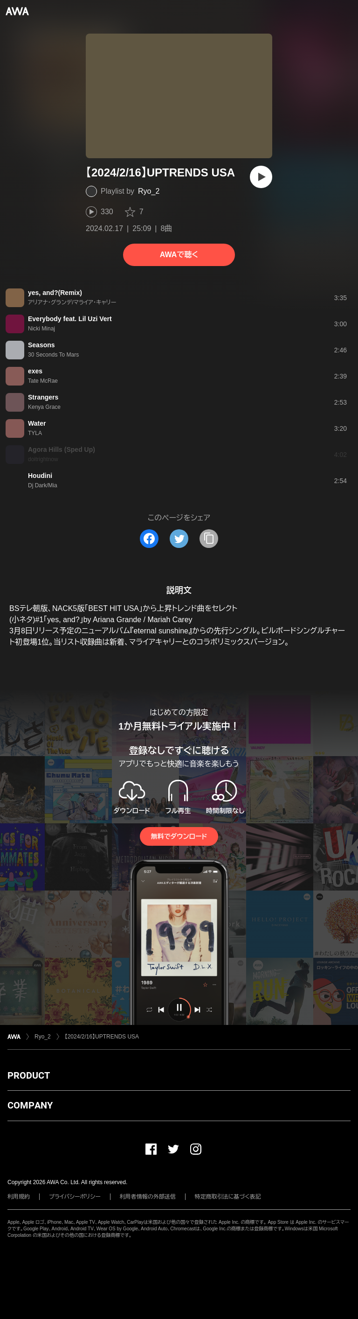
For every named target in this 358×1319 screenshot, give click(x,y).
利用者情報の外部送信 (148, 1196)
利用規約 (18, 1196)
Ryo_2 (148, 191)
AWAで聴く (179, 255)
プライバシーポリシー (75, 1196)
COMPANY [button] (30, 1105)
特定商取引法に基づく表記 (228, 1196)
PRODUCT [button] (28, 1075)
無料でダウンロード (179, 836)
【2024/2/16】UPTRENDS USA (102, 1036)
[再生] (261, 177)
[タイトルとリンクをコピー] (209, 538)
